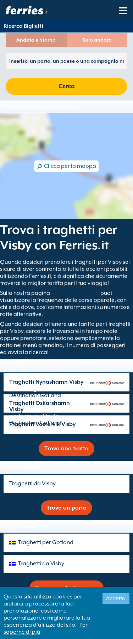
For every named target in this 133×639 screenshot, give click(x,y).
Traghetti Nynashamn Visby (46, 382)
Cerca (67, 86)
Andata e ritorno (36, 40)
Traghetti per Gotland (45, 542)
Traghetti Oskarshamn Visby (39, 406)
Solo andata (97, 40)
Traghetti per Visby (75, 293)
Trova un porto (66, 508)
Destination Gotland (35, 395)
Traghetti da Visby (32, 483)
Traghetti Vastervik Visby (42, 424)
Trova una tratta (66, 448)
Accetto (116, 598)
